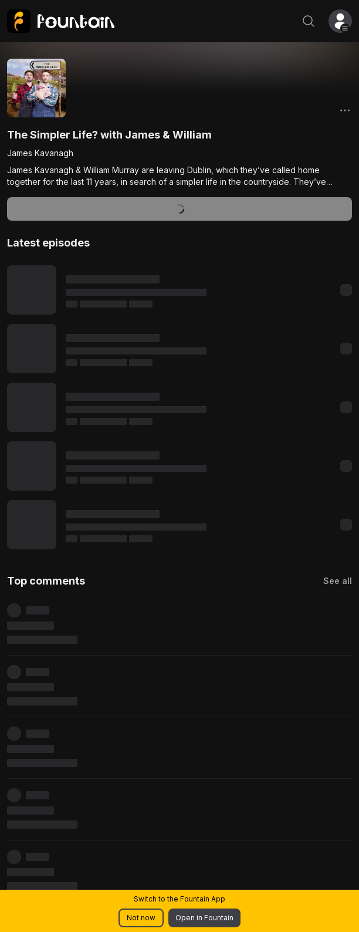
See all (337, 581)
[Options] (345, 110)
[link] (60, 21)
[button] (340, 21)
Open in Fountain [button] (204, 917)
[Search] (308, 21)
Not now (141, 917)
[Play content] (31, 290)
